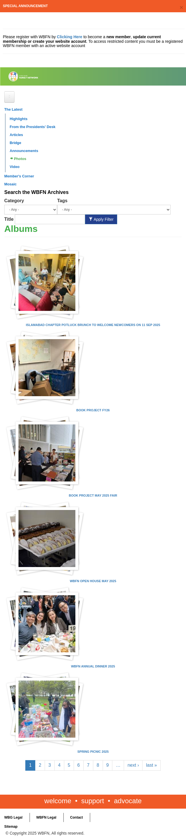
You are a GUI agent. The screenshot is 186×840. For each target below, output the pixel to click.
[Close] (181, 7)
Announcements (24, 151)
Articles (16, 135)
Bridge (15, 143)
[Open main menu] (9, 97)
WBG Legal (13, 817)
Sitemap (11, 827)
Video (15, 167)
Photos (20, 159)
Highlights (19, 119)
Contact (76, 817)
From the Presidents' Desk (32, 127)
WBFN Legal (46, 817)
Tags (62, 200)
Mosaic (10, 184)
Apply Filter (101, 219)
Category (14, 200)
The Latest (13, 109)
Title (9, 219)
